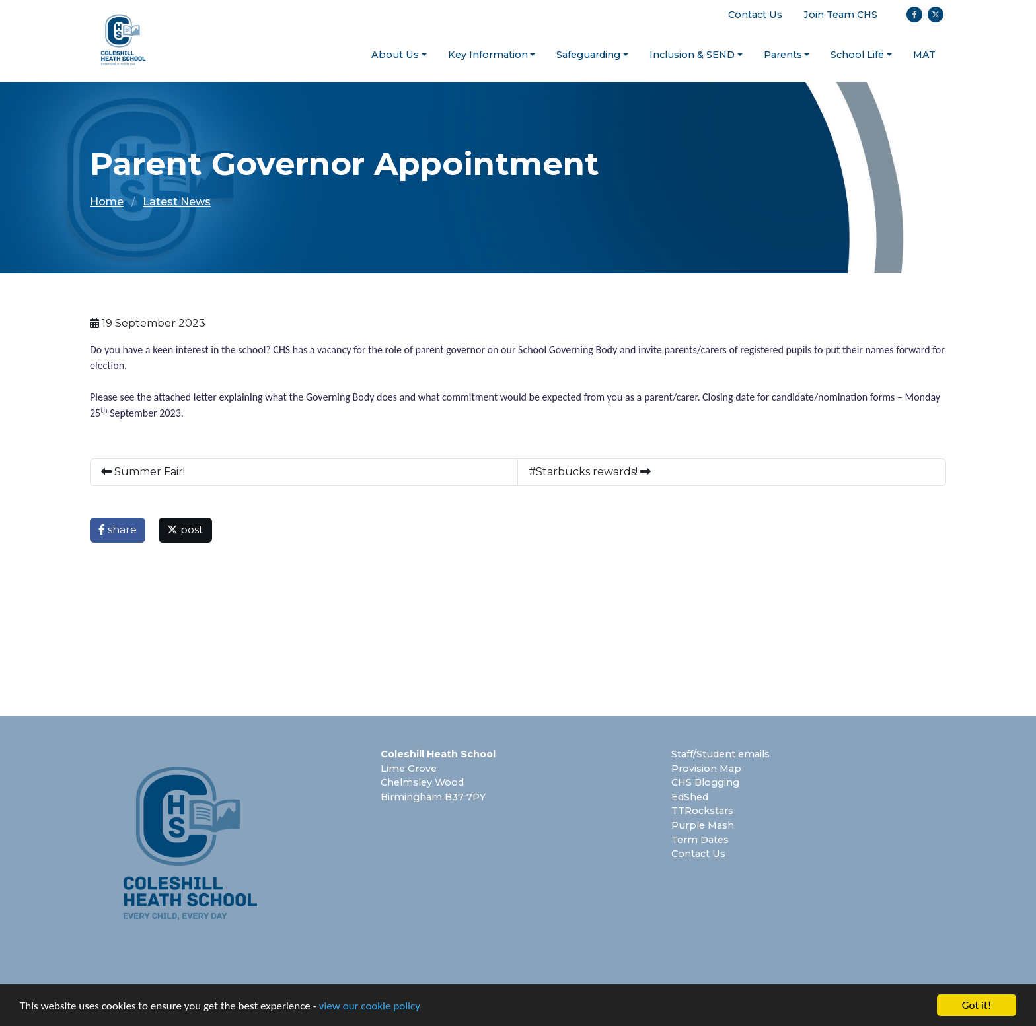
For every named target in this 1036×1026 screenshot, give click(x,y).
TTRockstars (702, 811)
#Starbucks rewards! (590, 471)
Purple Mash (702, 825)
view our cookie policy (369, 1006)
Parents (783, 55)
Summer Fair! (143, 471)
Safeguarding (588, 55)
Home (107, 201)
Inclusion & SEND (692, 55)
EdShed (689, 797)
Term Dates (700, 840)
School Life (857, 55)
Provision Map (706, 768)
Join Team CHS (840, 14)
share (117, 530)
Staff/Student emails (720, 754)
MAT (924, 55)
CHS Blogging (705, 782)
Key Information (488, 55)
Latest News (177, 201)
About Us (395, 55)
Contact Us (755, 14)
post (185, 530)
